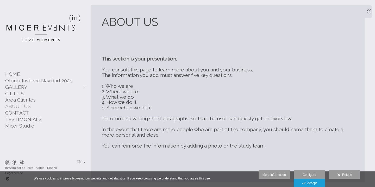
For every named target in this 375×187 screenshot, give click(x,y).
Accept (309, 183)
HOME (12, 74)
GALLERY (16, 87)
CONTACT (17, 113)
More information (274, 175)
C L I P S (14, 93)
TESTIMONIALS (23, 119)
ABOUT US (18, 106)
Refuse (344, 175)
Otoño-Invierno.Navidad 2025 (38, 80)
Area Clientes (20, 100)
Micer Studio (19, 126)
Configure (309, 175)
